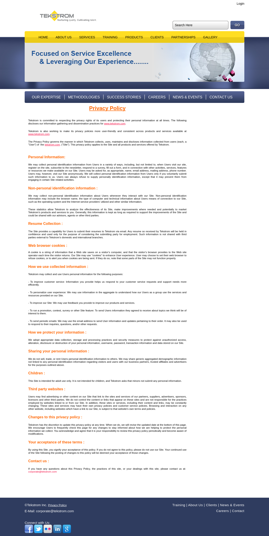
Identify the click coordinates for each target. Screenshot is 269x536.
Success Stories (124, 97)
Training (110, 37)
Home (43, 37)
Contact (238, 511)
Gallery (210, 37)
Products (134, 37)
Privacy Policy (57, 505)
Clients (157, 37)
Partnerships (183, 37)
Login (240, 3)
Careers (156, 97)
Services (87, 37)
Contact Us (221, 97)
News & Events (187, 97)
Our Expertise (46, 97)
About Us (64, 37)
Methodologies (84, 97)
